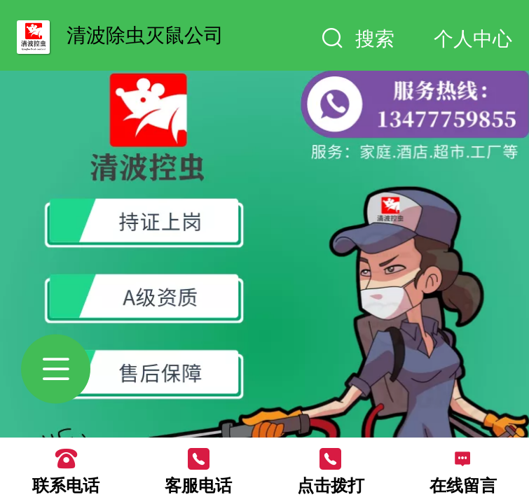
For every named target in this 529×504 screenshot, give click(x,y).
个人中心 (473, 38)
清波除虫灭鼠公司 (145, 35)
